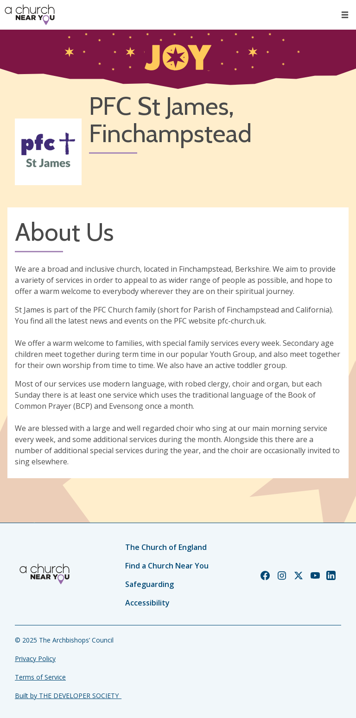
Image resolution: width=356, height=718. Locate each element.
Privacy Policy (35, 658)
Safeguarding (149, 584)
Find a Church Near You (167, 566)
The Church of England (166, 547)
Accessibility (147, 603)
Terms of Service (40, 677)
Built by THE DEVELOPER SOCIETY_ (68, 695)
